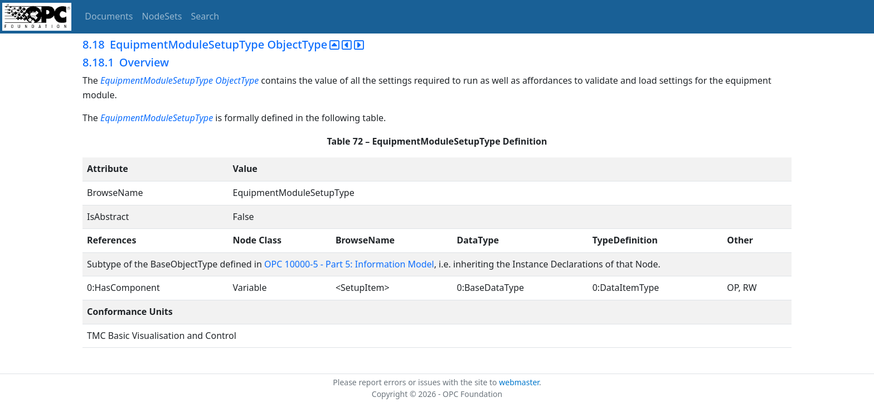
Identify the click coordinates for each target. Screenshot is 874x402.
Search (205, 16)
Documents (109, 16)
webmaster (519, 382)
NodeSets (162, 16)
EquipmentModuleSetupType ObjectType (180, 80)
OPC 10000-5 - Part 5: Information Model (349, 264)
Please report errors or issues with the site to (416, 382)
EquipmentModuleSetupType (156, 118)
